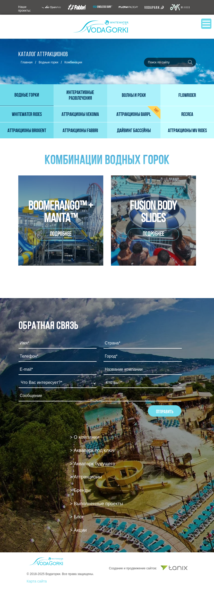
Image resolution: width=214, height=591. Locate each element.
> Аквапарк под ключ (92, 450)
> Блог (77, 516)
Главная (27, 62)
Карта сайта (37, 581)
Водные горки (48, 62)
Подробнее (61, 234)
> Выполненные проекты (96, 503)
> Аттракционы (86, 476)
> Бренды (80, 490)
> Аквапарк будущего (92, 463)
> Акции (78, 530)
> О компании (84, 437)
